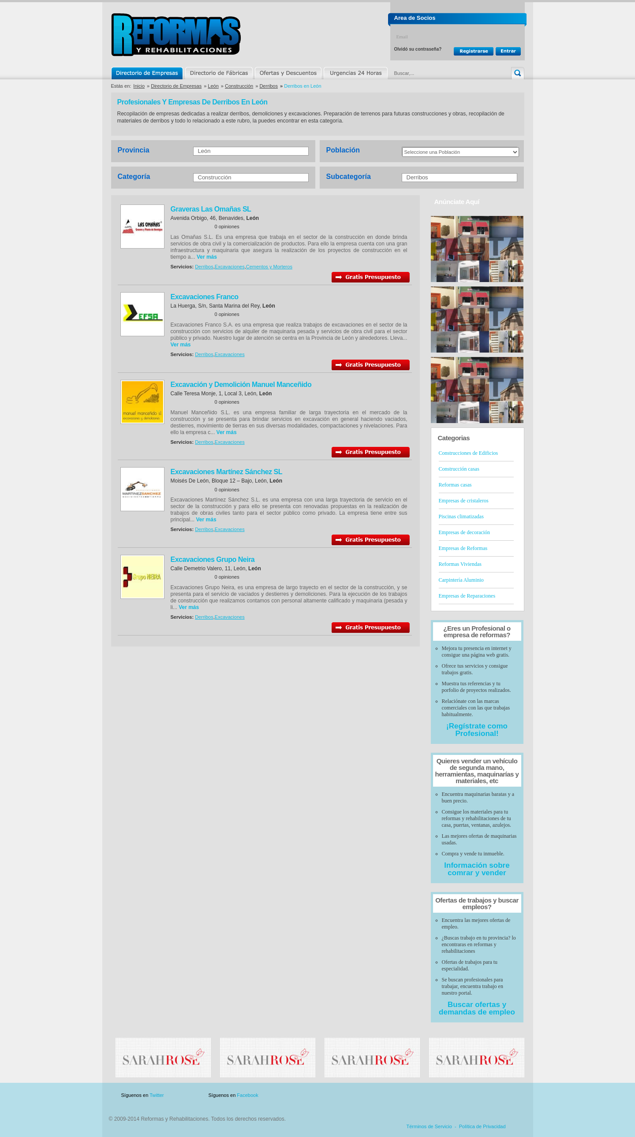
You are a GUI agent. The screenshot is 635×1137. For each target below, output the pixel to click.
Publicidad (437, 1095)
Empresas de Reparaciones (467, 596)
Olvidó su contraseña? (418, 49)
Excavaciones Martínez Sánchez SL (226, 472)
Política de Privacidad (482, 1126)
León (213, 86)
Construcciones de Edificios (468, 453)
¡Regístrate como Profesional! (477, 730)
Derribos (268, 86)
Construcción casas (459, 469)
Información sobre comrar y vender (476, 869)
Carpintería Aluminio (461, 580)
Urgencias (355, 73)
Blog (511, 1095)
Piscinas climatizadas (461, 516)
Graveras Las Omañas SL (211, 209)
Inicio (139, 86)
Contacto (478, 1095)
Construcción (239, 86)
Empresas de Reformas (463, 548)
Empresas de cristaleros (464, 501)
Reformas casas (455, 485)
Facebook (247, 1095)
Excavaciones (230, 266)
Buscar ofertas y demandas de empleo (477, 1008)
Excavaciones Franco (205, 297)
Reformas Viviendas (460, 564)
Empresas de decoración (464, 532)
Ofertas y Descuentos (288, 73)
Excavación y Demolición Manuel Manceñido (241, 384)
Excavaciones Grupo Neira (213, 559)
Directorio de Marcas (219, 73)
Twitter (156, 1095)
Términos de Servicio (429, 1126)
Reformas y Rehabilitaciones (176, 34)
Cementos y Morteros (269, 266)
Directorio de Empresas (147, 73)
